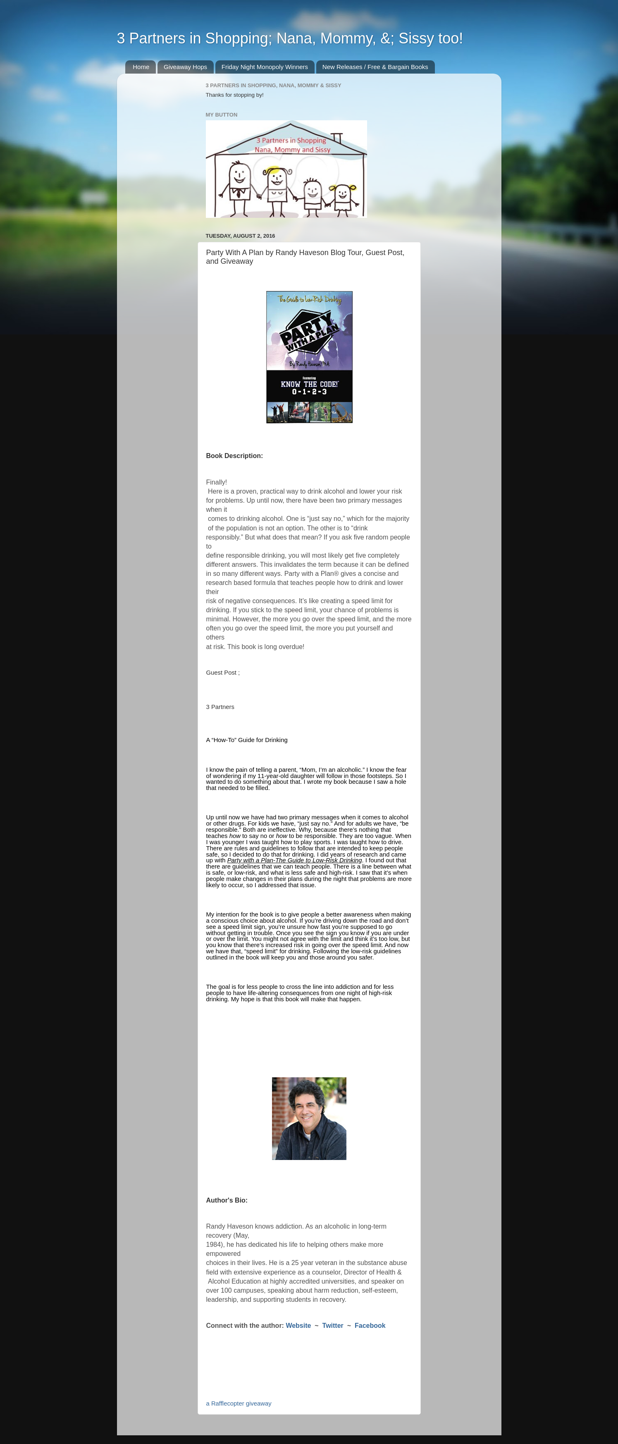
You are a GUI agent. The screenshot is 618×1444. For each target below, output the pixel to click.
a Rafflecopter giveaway (239, 1403)
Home (141, 66)
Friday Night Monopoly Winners (265, 66)
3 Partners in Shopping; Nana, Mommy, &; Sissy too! (290, 38)
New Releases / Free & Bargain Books (375, 66)
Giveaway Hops (185, 66)
